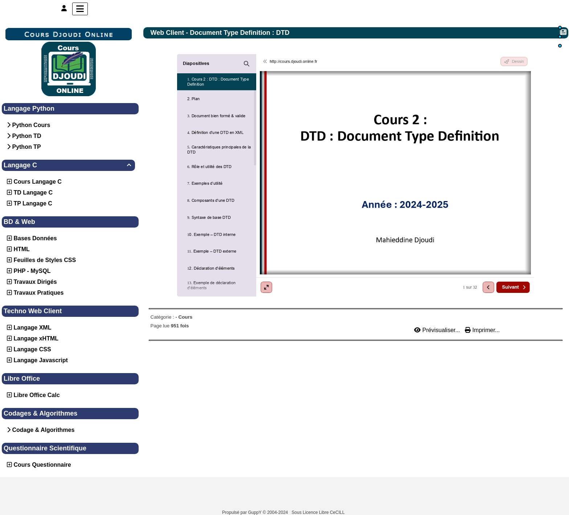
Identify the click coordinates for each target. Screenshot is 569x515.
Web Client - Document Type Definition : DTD (221, 32)
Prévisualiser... (438, 330)
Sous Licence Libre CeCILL (319, 512)
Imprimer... (482, 330)
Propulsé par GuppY (242, 512)
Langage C (68, 165)
